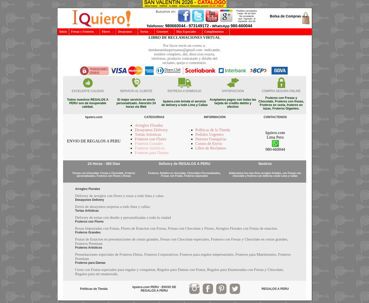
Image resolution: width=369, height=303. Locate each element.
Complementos (216, 31)
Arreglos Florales (149, 125)
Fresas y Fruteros (84, 31)
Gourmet (164, 31)
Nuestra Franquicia (210, 139)
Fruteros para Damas (151, 152)
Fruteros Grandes (149, 143)
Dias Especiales (188, 31)
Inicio (63, 31)
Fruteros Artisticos (150, 148)
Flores (108, 31)
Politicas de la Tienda (212, 130)
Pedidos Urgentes (209, 134)
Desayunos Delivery (151, 130)
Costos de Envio (208, 143)
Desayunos (127, 31)
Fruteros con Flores (150, 139)
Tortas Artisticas (148, 134)
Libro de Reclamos (210, 148)
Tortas (146, 31)
